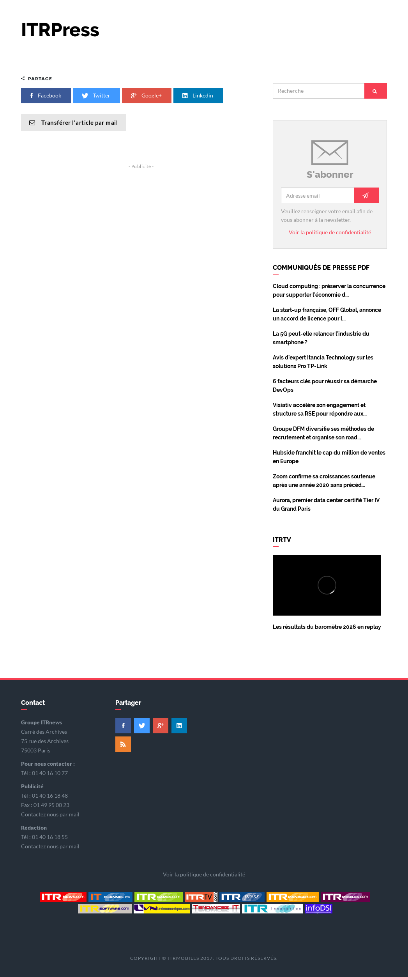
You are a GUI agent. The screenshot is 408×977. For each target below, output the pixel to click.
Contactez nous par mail (50, 814)
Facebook (46, 95)
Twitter (96, 95)
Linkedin (198, 95)
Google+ (147, 95)
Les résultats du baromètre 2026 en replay (327, 627)
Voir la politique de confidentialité (330, 232)
